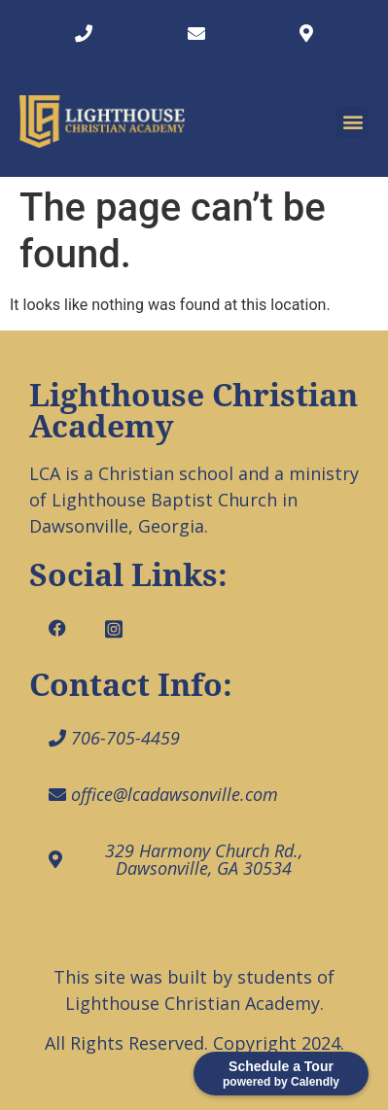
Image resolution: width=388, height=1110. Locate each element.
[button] (352, 122)
